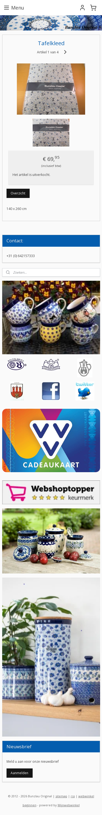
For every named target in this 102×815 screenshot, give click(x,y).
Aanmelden (19, 773)
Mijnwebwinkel (69, 805)
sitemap (61, 796)
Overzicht (18, 193)
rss (73, 796)
